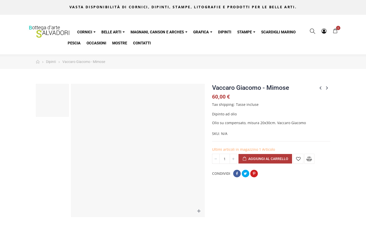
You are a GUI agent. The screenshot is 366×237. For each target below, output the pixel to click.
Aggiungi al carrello (265, 159)
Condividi (237, 173)
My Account (324, 31)
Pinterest (254, 173)
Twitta (245, 173)
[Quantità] (224, 159)
